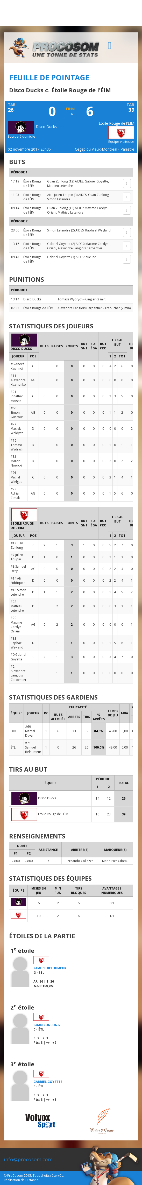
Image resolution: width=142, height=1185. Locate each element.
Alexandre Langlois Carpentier (80, 248)
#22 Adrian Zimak (15, 493)
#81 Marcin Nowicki (16, 461)
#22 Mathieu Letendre (17, 606)
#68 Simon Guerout (17, 412)
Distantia (31, 1180)
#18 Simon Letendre (18, 592)
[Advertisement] (71, 13)
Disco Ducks (32, 126)
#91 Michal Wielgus (16, 477)
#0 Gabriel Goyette (18, 656)
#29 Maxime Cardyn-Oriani (16, 624)
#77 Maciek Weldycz (17, 428)
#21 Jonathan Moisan (17, 396)
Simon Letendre (58, 199)
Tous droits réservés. (48, 1175)
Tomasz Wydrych (70, 299)
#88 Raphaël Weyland (17, 643)
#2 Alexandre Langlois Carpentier (18, 673)
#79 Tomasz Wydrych (17, 445)
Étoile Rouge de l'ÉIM (32, 183)
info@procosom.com (28, 1159)
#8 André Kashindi (17, 366)
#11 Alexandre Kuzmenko (18, 380)
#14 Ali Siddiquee (18, 580)
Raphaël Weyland (98, 230)
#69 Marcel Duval (30, 731)
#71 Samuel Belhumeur (33, 747)
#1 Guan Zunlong (17, 545)
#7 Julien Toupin (17, 557)
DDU (14, 731)
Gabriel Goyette (96, 181)
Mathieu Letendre (60, 186)
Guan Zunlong (57, 181)
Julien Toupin (63, 195)
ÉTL (13, 747)
